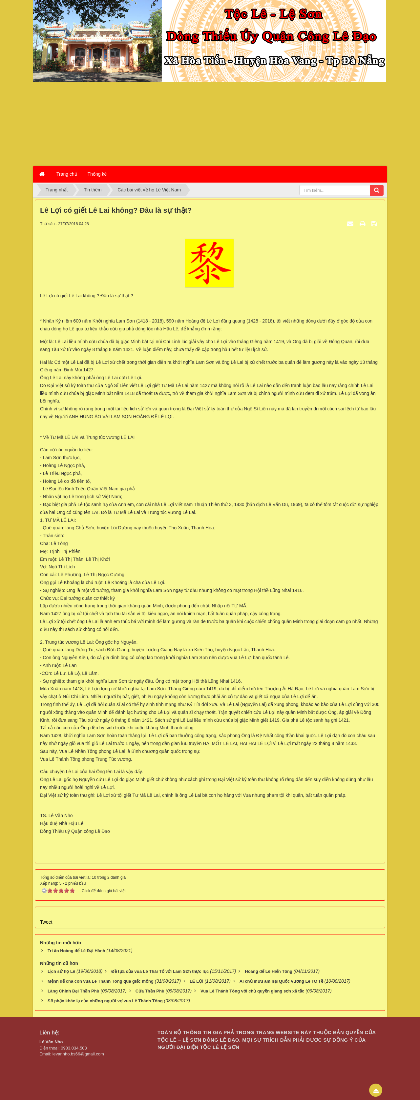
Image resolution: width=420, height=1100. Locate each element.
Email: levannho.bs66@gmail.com (71, 1053)
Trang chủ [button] (66, 174)
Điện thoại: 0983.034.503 (63, 1048)
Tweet (46, 922)
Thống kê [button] (97, 174)
